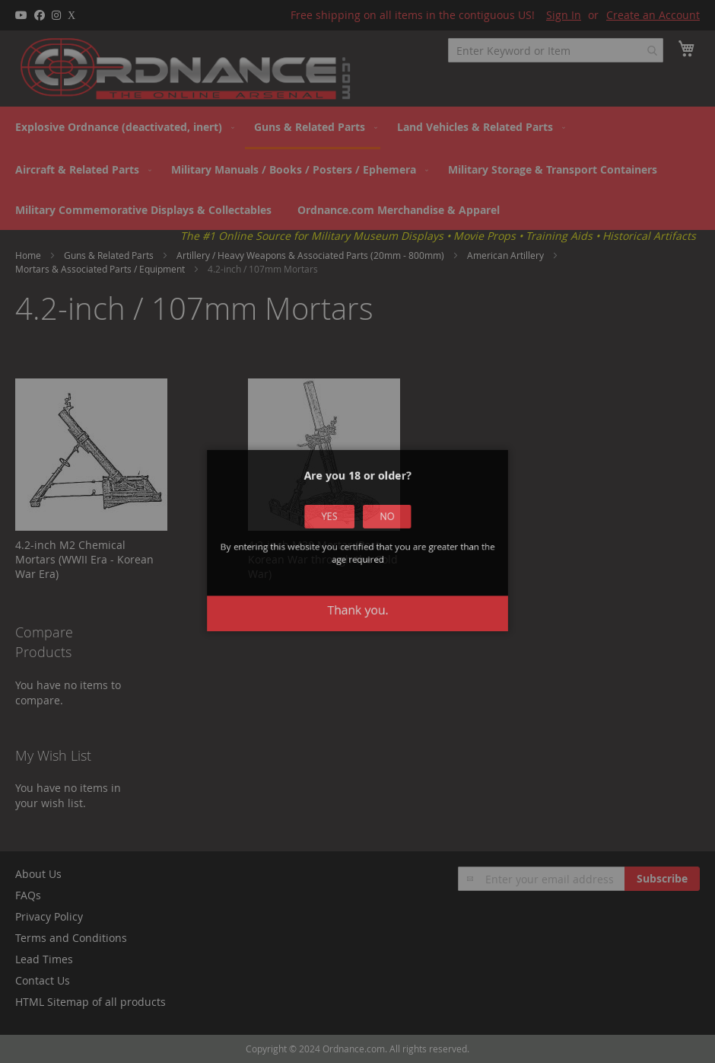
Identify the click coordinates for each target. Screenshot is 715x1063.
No (370, 547)
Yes (346, 547)
